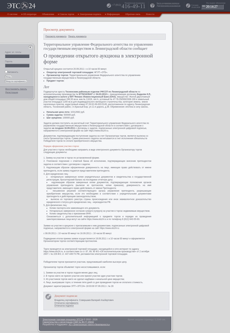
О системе (12, 14)
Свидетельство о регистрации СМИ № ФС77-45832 (68, 322)
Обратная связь (132, 14)
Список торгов (67, 14)
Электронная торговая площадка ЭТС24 (63, 319)
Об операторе (30, 14)
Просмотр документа (55, 36)
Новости (150, 14)
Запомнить (11, 72)
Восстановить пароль (16, 89)
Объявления (48, 14)
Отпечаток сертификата (66, 303)
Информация (113, 14)
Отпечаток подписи (64, 305)
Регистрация (11, 92)
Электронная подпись (90, 14)
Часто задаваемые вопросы (168, 3)
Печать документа (77, 36)
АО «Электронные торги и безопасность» (89, 324)
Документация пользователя (168, 5)
